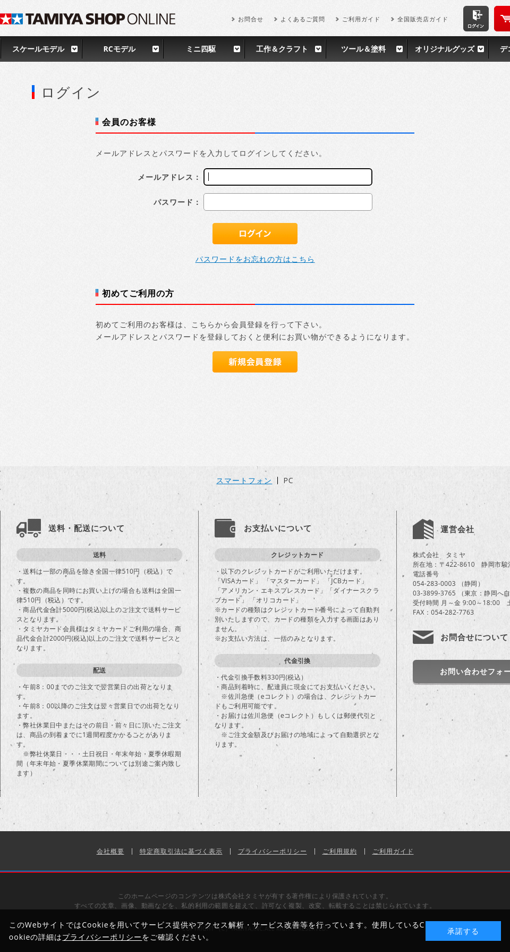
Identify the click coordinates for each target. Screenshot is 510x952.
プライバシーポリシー (272, 851)
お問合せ (251, 19)
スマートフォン (244, 480)
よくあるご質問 (302, 19)
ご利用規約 (339, 851)
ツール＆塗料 (363, 49)
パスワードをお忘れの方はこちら (255, 259)
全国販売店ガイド (422, 19)
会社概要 (110, 851)
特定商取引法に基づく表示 (181, 851)
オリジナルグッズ (444, 49)
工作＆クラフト (282, 49)
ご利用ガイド (361, 19)
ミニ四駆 (201, 49)
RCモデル (119, 49)
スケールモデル (38, 49)
